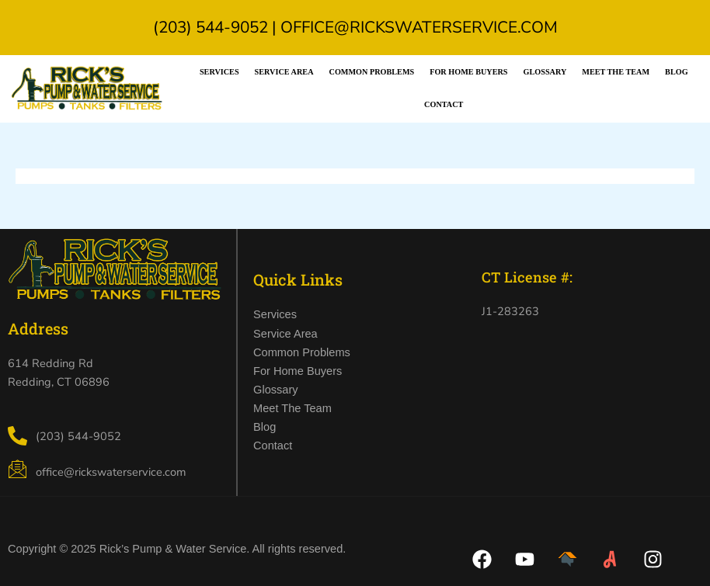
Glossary (545, 72)
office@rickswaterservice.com (419, 27)
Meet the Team (615, 72)
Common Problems (372, 72)
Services (219, 72)
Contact (443, 104)
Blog (676, 72)
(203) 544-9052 (210, 27)
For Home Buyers (468, 72)
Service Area (284, 72)
